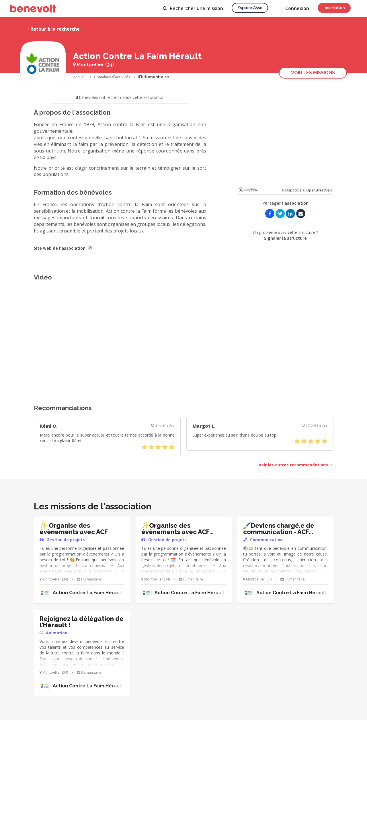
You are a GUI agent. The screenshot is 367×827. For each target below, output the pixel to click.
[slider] (158, 447)
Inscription (334, 7)
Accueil (79, 77)
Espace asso (249, 7)
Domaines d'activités (112, 77)
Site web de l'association (63, 248)
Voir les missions (313, 72)
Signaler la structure (285, 238)
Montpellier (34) (93, 64)
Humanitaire (153, 77)
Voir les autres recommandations (295, 465)
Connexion (297, 8)
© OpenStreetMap (317, 190)
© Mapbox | (292, 190)
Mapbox (248, 190)
